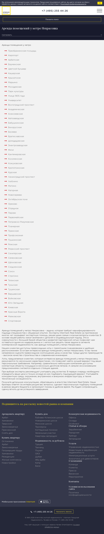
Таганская (13, 280)
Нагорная (13, 190)
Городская (74, 432)
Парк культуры (16, 91)
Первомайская (15, 217)
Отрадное (13, 208)
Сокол (11, 271)
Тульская (12, 285)
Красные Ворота (16, 312)
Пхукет (39, 450)
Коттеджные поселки (46, 430)
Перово (12, 213)
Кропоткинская (16, 168)
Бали (37, 466)
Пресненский (9, 430)
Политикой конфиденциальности (73, 4)
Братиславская (16, 136)
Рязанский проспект (19, 249)
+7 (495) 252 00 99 (65, 520)
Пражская (13, 231)
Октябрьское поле (17, 199)
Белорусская (15, 127)
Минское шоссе (43, 423)
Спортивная (14, 321)
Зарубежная (75, 429)
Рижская (12, 244)
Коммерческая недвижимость (85, 414)
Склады (73, 420)
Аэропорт (13, 55)
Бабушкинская (16, 123)
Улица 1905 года (16, 96)
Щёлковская (14, 262)
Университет (14, 100)
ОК (100, 3)
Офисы (72, 417)
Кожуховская (15, 163)
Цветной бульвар (17, 69)
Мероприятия (76, 476)
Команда (73, 464)
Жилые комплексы (11, 459)
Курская (12, 172)
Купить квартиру (11, 437)
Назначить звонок (64, 512)
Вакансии (74, 473)
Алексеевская (15, 114)
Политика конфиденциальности (80, 493)
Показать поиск (52, 19)
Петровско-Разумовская (21, 222)
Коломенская (15, 159)
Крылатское (14, 78)
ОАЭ (37, 453)
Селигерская (14, 253)
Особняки (74, 423)
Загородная (75, 438)
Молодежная (14, 87)
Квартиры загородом (46, 436)
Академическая (16, 109)
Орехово (12, 204)
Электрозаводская (17, 145)
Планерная (13, 226)
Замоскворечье (10, 426)
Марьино (12, 82)
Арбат (5, 417)
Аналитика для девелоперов (83, 458)
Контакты (74, 481)
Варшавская (14, 294)
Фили (11, 150)
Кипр (38, 463)
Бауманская (14, 64)
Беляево (12, 132)
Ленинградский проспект (21, 177)
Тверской (7, 423)
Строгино (13, 276)
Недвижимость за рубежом (49, 440)
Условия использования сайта (82, 487)
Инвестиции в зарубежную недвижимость (83, 451)
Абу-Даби (40, 459)
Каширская (14, 73)
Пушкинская (14, 240)
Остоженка (8, 441)
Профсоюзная (15, 235)
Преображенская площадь (22, 51)
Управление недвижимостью (84, 447)
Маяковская (14, 316)
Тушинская (14, 289)
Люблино (13, 181)
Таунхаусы (40, 426)
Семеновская (15, 258)
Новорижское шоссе (46, 420)
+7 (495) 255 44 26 (55, 10)
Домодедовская (16, 141)
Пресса (72, 470)
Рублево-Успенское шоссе (49, 417)
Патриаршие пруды (12, 450)
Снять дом (7, 433)
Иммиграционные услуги (82, 455)
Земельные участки (45, 433)
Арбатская (13, 60)
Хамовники (7, 420)
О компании (75, 460)
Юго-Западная (15, 303)
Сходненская (15, 267)
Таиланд (39, 447)
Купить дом (41, 414)
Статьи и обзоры (78, 426)
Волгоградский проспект (21, 105)
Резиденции (8, 456)
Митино (12, 186)
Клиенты (73, 467)
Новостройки (9, 463)
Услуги (72, 443)
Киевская (13, 307)
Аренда (73, 435)
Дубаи (38, 456)
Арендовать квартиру (13, 414)
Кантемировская (16, 154)
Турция (39, 444)
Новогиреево (15, 195)
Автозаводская (16, 118)
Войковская (14, 298)
